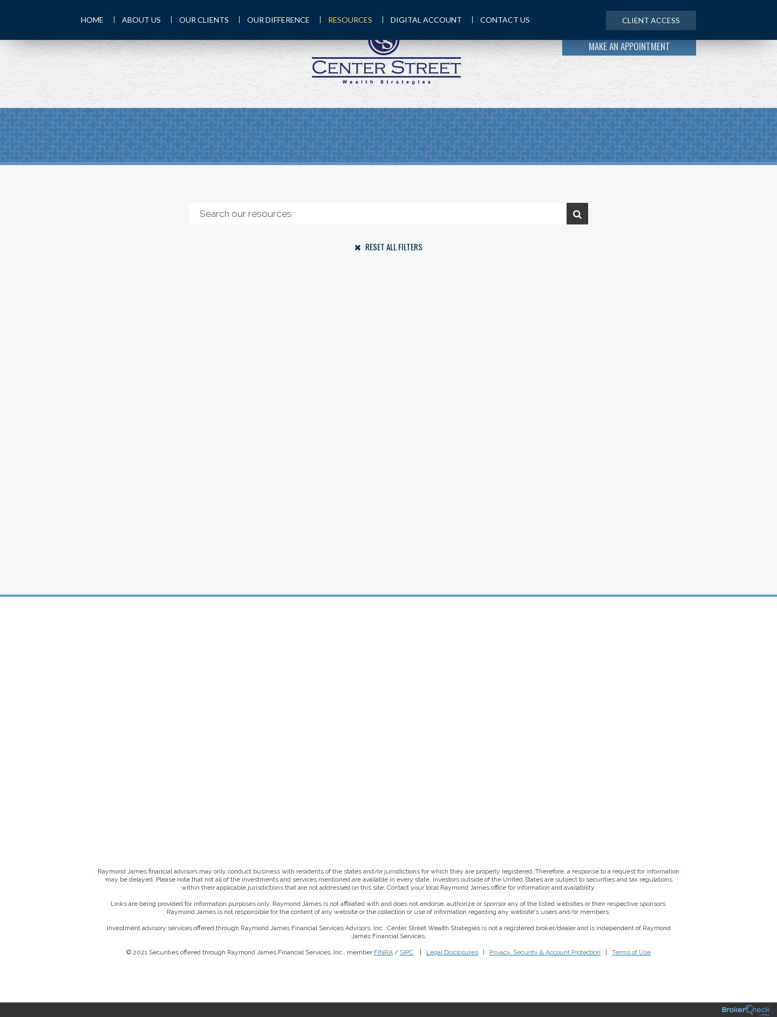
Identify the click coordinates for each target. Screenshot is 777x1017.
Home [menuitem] (92, 19)
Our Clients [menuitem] (200, 19)
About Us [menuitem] (137, 19)
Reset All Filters (388, 246)
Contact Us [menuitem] (501, 19)
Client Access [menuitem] (651, 20)
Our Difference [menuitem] (274, 19)
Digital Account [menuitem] (422, 19)
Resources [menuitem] (346, 19)
